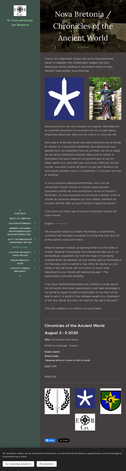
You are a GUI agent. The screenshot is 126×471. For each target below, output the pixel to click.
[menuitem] (20, 213)
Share (50, 440)
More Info (50, 376)
